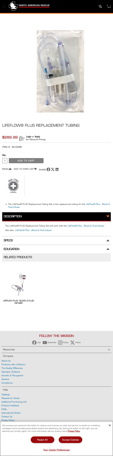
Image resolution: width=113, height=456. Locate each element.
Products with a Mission (13, 364)
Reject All (42, 439)
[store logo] (29, 6)
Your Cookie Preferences (56, 450)
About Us (6, 360)
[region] (56, 438)
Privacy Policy (7, 420)
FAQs (4, 409)
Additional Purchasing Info (14, 402)
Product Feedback (10, 405)
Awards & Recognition (12, 375)
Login (28, 136)
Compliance (7, 383)
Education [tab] (11, 249)
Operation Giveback (10, 371)
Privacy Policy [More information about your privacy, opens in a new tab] (74, 431)
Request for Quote (10, 398)
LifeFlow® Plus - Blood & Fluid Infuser (86, 225)
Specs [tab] (8, 240)
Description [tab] (13, 216)
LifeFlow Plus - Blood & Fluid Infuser (18, 302)
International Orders (11, 413)
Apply (37, 136)
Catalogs (5, 394)
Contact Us (6, 416)
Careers (5, 379)
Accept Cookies (70, 439)
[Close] (110, 425)
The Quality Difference (12, 368)
